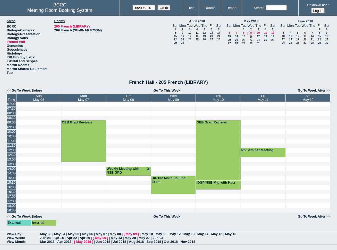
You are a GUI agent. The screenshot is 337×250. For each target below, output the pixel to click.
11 (197, 32)
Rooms (210, 8)
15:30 (11, 182)
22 (175, 39)
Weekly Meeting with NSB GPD (128, 170)
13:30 (11, 164)
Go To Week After (311, 90)
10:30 (11, 136)
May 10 (147, 234)
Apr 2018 (64, 242)
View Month (16, 242)
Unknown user (317, 5)
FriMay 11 (263, 98)
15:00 (11, 178)
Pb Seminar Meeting (257, 150)
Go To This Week (167, 90)
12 (204, 32)
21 (218, 36)
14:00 (11, 169)
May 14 (202, 234)
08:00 (11, 113)
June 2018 (305, 21)
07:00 (11, 104)
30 (182, 42)
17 (189, 36)
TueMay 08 (128, 98)
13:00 (11, 159)
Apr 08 (45, 238)
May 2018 (250, 21)
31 (258, 43)
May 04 (59, 234)
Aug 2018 (136, 242)
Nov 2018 (188, 242)
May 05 (73, 234)
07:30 (11, 108)
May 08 (115, 234)
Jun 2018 (103, 242)
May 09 (131, 234)
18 (197, 36)
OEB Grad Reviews (77, 122)
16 (182, 36)
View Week (15, 238)
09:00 (11, 122)
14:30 (11, 173)
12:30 (11, 155)
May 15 (216, 234)
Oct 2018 (171, 242)
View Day (14, 234)
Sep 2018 (154, 242)
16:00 (11, 187)
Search (259, 8)
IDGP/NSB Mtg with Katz (215, 182)
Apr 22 (71, 238)
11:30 (11, 145)
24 (189, 39)
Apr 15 (58, 238)
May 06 (87, 234)
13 (211, 32)
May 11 (161, 234)
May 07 (101, 234)
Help (191, 8)
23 (182, 39)
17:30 (11, 201)
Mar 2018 (47, 242)
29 (175, 42)
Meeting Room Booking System (59, 10)
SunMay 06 (38, 98)
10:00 (11, 131)
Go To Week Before (27, 90)
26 (204, 39)
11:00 (11, 141)
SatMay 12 (308, 98)
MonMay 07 (83, 98)
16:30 (11, 192)
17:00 (11, 196)
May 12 (175, 234)
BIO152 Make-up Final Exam (168, 180)
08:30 (11, 118)
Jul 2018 (119, 242)
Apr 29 (85, 238)
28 (218, 39)
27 (211, 39)
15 (175, 36)
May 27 (144, 238)
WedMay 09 (173, 98)
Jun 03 (158, 238)
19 (204, 36)
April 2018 (197, 21)
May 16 (230, 234)
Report (231, 8)
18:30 (11, 210)
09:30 (11, 127)
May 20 (130, 238)
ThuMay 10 (218, 98)
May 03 (45, 234)
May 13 (189, 234)
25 (197, 39)
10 (189, 32)
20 (211, 36)
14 (218, 32)
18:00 (11, 206)
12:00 (11, 150)
